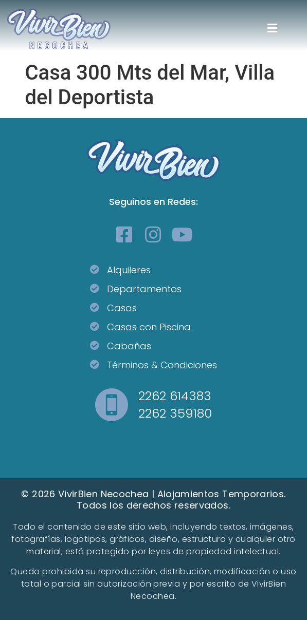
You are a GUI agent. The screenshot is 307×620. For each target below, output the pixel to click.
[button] (272, 28)
